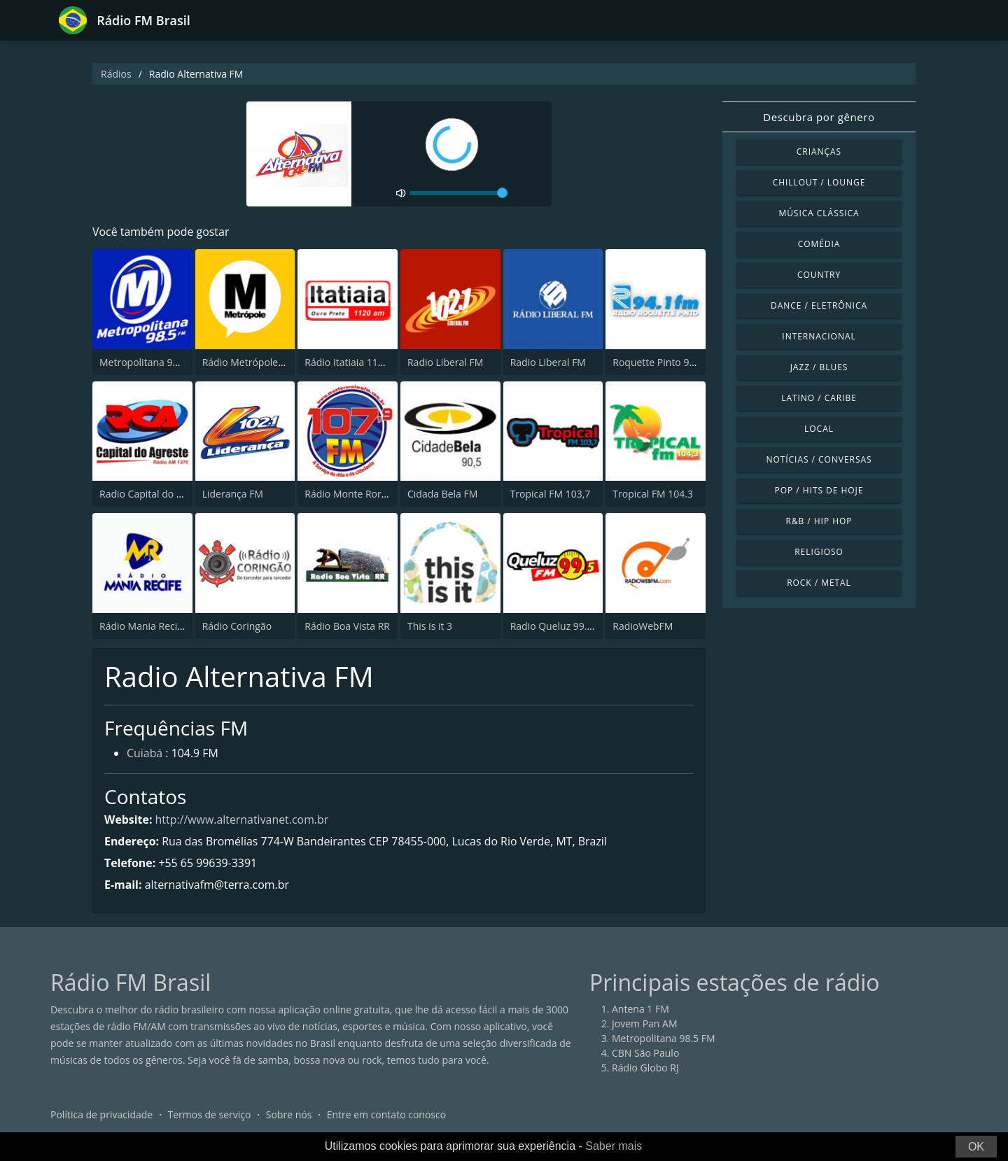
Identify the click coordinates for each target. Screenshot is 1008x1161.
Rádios (116, 73)
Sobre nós (289, 1115)
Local (819, 429)
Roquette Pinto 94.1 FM (665, 362)
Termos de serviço (209, 1115)
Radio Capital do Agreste (155, 493)
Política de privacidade (101, 1115)
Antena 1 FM (640, 1009)
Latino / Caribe (819, 398)
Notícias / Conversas (819, 459)
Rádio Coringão (237, 626)
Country (819, 275)
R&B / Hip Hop (819, 521)
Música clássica (818, 213)
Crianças (819, 151)
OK (976, 1147)
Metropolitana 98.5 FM (151, 362)
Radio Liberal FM (445, 362)
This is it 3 (429, 626)
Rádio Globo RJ (645, 1068)
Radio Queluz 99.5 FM (559, 626)
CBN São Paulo (645, 1053)
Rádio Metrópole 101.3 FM (262, 362)
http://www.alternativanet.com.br (242, 819)
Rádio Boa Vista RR (347, 626)
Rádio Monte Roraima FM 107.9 (375, 493)
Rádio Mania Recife (142, 626)
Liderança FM (232, 493)
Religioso (819, 552)
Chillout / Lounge (819, 182)
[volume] (458, 193)
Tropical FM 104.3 (652, 493)
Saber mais (613, 1146)
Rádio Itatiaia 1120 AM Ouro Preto (382, 362)
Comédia (819, 244)
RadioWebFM (642, 626)
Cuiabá (145, 754)
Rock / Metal (819, 583)
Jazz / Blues (819, 367)
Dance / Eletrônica (819, 305)
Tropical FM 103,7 (550, 493)
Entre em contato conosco (387, 1115)
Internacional (818, 336)
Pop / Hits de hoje (819, 490)
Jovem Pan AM (645, 1024)
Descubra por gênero (818, 117)
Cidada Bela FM (442, 493)
